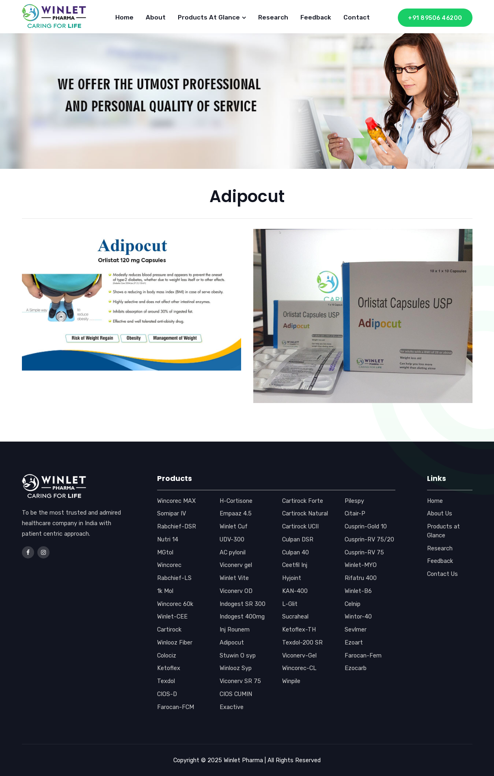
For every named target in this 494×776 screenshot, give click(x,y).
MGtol (165, 552)
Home (124, 17)
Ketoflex (168, 668)
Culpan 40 (295, 552)
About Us (439, 513)
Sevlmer (356, 629)
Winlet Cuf (234, 526)
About (156, 17)
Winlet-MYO (361, 565)
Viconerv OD (236, 591)
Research (273, 17)
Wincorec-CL (299, 668)
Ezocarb (356, 668)
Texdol (166, 681)
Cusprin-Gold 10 (366, 526)
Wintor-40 (358, 616)
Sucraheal (295, 616)
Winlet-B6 (358, 591)
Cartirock (169, 629)
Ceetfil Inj (294, 565)
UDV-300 (232, 539)
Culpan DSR (297, 539)
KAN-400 (295, 591)
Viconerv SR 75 (240, 681)
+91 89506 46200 (435, 18)
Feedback (315, 17)
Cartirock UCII (300, 526)
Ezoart (354, 642)
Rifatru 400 (361, 578)
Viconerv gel (236, 565)
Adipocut (232, 642)
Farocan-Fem (363, 655)
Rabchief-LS (174, 578)
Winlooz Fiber (174, 642)
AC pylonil (233, 552)
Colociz (166, 655)
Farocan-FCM (175, 707)
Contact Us (442, 574)
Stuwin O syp (238, 655)
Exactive (232, 707)
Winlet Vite (234, 578)
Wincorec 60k (175, 604)
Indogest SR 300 (242, 604)
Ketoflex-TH (299, 629)
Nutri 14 (167, 539)
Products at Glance (212, 17)
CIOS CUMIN (236, 694)
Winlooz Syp (236, 668)
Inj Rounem (235, 629)
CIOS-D (167, 694)
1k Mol (165, 591)
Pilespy (354, 500)
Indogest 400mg (242, 616)
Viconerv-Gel (299, 655)
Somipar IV (171, 513)
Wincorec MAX (176, 500)
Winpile (291, 681)
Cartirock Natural (305, 513)
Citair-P (355, 513)
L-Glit (290, 604)
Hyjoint (291, 578)
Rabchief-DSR (176, 526)
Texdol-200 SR (302, 642)
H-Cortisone (236, 500)
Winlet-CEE (172, 616)
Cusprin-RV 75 (364, 552)
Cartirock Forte (302, 500)
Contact (356, 17)
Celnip (352, 604)
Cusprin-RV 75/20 (369, 539)
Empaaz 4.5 (236, 513)
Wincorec (169, 565)
